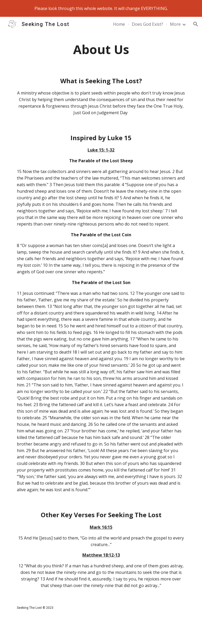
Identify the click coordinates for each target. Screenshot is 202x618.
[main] (101, 49)
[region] (101, 8)
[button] (195, 24)
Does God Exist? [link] (147, 24)
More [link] (175, 24)
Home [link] (119, 24)
